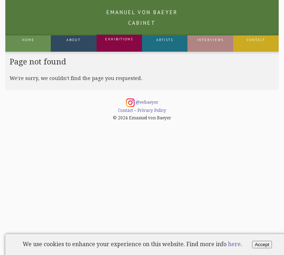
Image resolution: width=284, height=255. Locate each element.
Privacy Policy (151, 110)
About (73, 40)
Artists (164, 40)
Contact (256, 40)
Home (28, 40)
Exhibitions (119, 39)
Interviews (210, 40)
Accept (262, 244)
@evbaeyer (142, 102)
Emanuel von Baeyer (142, 17)
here (234, 244)
